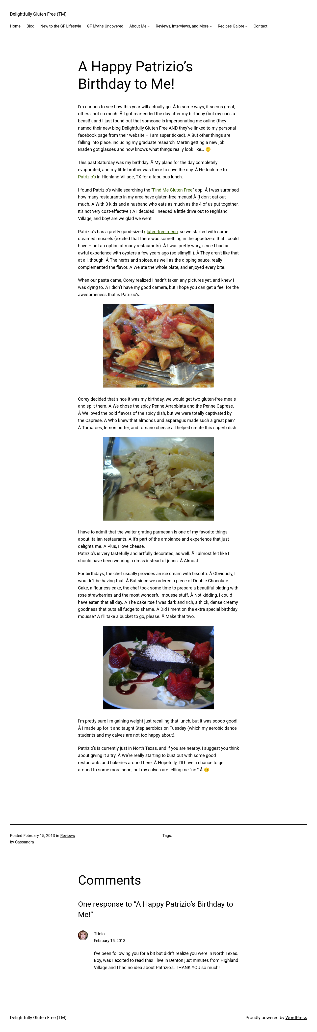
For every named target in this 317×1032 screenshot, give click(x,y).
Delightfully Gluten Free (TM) (38, 14)
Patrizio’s (87, 176)
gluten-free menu (161, 231)
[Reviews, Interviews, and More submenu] (211, 26)
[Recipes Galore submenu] (246, 26)
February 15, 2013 (109, 940)
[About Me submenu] (148, 26)
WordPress (296, 1017)
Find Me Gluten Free (172, 190)
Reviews (67, 835)
